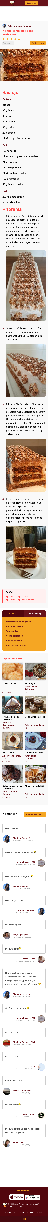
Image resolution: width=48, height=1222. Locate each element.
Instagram (30, 1212)
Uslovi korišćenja (36, 1204)
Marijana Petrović (22, 26)
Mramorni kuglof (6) (35, 782)
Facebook (7, 1212)
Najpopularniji (34, 613)
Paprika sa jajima (14, 626)
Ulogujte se (31, 3)
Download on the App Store (16, 1197)
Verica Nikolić (28, 958)
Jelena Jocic (29, 1114)
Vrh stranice (23, 1190)
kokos (12, 596)
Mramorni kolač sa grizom (18, 621)
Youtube (22, 1212)
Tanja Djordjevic (21, 934)
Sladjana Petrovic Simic (24, 1042)
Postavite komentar (35, 814)
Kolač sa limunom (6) (16, 645)
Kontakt (20, 1206)
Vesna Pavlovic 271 (26, 862)
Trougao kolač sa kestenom (12, 712)
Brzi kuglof (35, 678)
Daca (32, 1066)
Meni (24, 1219)
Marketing (12, 1206)
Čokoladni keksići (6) (35, 712)
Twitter (15, 1212)
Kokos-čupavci (12, 678)
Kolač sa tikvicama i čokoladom (12, 782)
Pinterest (39, 1212)
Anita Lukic (18, 1142)
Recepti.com (4, 1205)
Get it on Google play (32, 1197)
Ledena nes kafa (14, 640)
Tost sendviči (12, 631)
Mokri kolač (12, 747)
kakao (12, 600)
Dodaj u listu (38, 43)
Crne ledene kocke (35, 747)
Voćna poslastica (14, 636)
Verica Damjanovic (22, 1090)
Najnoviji (13, 613)
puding (25, 596)
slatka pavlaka (28, 600)
